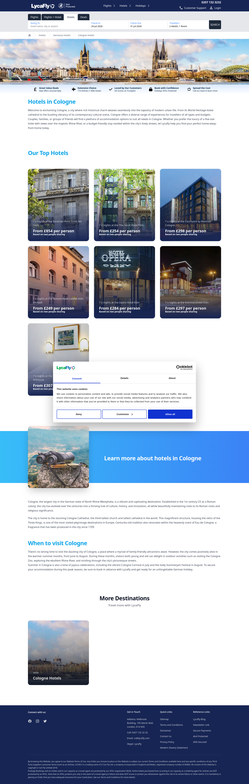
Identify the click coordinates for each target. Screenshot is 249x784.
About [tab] (172, 378)
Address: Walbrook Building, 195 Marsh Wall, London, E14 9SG (140, 723)
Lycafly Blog (199, 719)
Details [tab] (124, 378)
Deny (79, 414)
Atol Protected (200, 736)
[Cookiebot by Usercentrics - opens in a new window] (178, 367)
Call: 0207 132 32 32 (137, 732)
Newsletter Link (201, 724)
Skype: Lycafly (134, 743)
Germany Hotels (61, 35)
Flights (34, 17)
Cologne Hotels (86, 35)
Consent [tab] (77, 378)
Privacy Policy (167, 741)
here (179, 761)
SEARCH (215, 24)
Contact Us (165, 736)
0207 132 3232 (211, 2)
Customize (125, 414)
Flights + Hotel (52, 17)
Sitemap (164, 719)
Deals (83, 17)
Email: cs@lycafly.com (138, 738)
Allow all (170, 414)
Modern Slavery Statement (174, 747)
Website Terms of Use (76, 761)
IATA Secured (200, 741)
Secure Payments (202, 730)
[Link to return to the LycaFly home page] (43, 6)
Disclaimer (165, 730)
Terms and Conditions (171, 724)
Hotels (70, 17)
